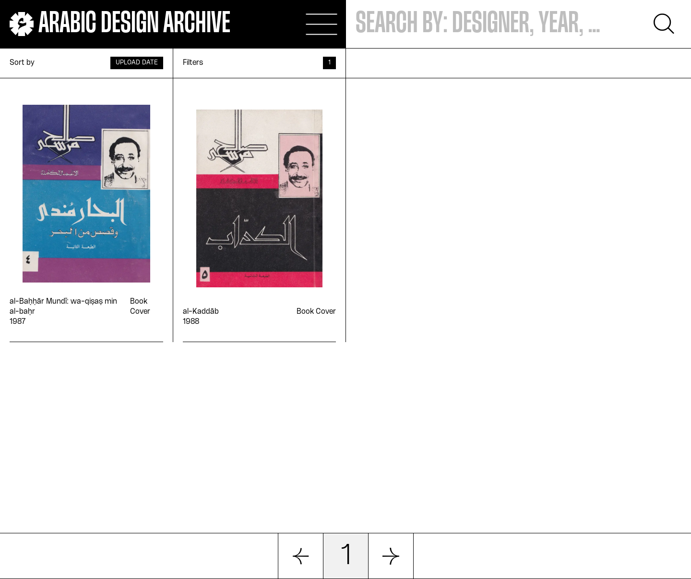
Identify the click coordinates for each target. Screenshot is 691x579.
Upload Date (137, 62)
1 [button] (346, 556)
